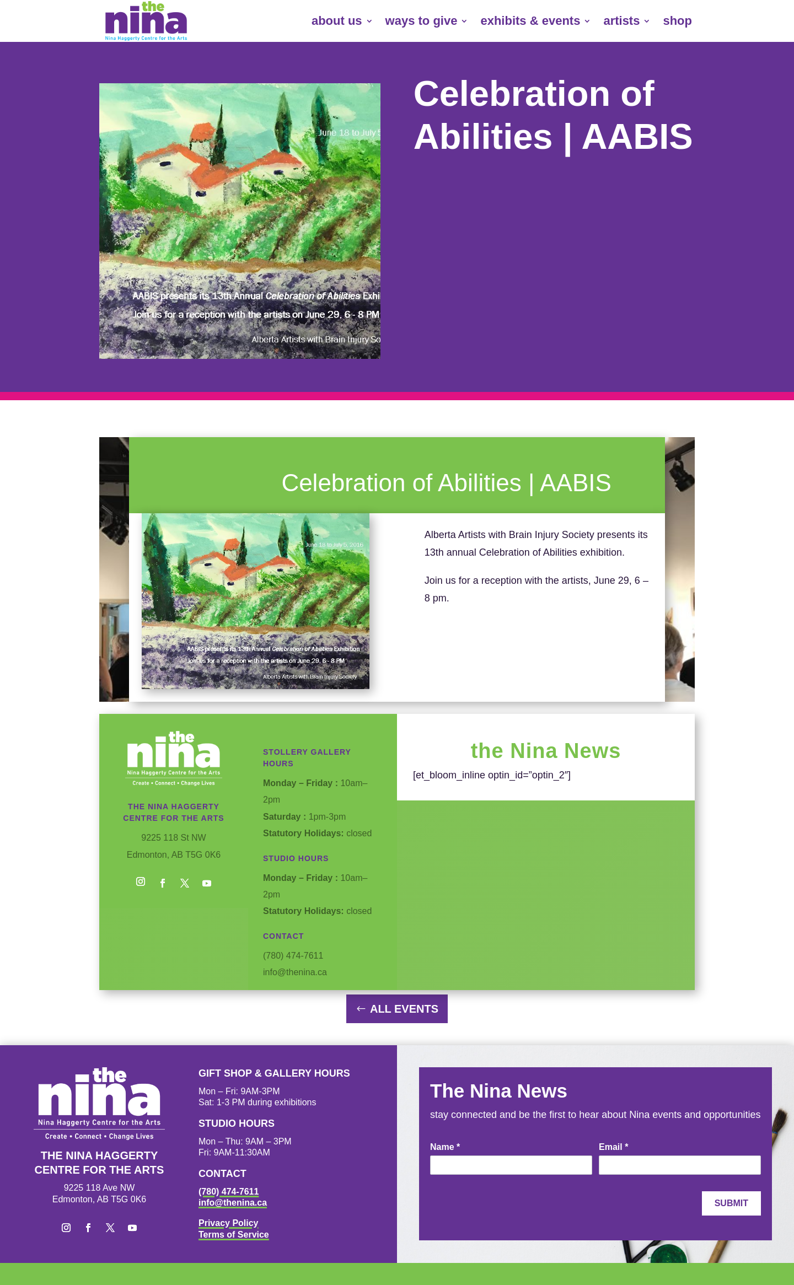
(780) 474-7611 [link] (228, 1191)
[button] (140, 883)
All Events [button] (404, 1009)
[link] (146, 21)
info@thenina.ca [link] (232, 1202)
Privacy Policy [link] (228, 1223)
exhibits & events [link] (530, 21)
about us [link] (337, 21)
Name (445, 1147)
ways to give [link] (421, 21)
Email (613, 1147)
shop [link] (677, 21)
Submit (731, 1203)
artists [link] (621, 21)
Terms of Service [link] (233, 1234)
